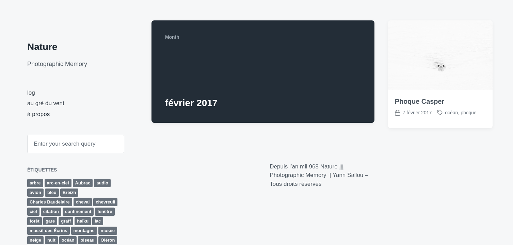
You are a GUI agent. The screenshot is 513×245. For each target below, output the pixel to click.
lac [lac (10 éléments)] (98, 221)
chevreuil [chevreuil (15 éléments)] (105, 202)
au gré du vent (45, 103)
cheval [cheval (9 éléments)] (83, 202)
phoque (469, 112)
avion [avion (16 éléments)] (35, 192)
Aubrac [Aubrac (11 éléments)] (83, 182)
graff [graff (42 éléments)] (66, 221)
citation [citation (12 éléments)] (51, 211)
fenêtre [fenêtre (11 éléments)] (104, 211)
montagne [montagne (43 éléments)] (84, 230)
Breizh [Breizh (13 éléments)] (69, 192)
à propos (38, 114)
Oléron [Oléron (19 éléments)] (108, 240)
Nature (42, 47)
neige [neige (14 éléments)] (35, 240)
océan (451, 112)
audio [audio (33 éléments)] (102, 182)
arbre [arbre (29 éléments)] (35, 182)
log (31, 92)
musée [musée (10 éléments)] (108, 230)
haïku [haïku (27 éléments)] (83, 221)
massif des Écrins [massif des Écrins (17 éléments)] (48, 230)
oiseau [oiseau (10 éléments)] (87, 240)
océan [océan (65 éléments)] (68, 240)
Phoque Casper (419, 101)
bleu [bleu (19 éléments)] (52, 192)
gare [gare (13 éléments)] (50, 221)
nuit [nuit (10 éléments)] (51, 240)
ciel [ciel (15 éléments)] (33, 211)
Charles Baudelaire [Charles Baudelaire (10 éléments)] (50, 202)
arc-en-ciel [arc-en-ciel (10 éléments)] (58, 182)
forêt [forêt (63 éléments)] (34, 221)
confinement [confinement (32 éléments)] (78, 211)
